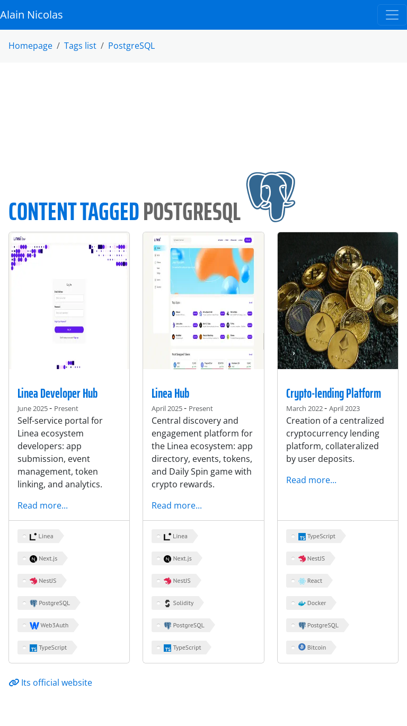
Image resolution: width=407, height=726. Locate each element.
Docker (312, 603)
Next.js (43, 558)
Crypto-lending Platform (333, 393)
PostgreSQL (131, 45)
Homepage (30, 45)
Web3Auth (49, 625)
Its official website (50, 682)
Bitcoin (312, 647)
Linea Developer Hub (57, 393)
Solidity (178, 603)
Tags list (80, 45)
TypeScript (48, 647)
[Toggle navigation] (392, 14)
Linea (42, 536)
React (310, 580)
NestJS (43, 580)
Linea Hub (170, 393)
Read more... (42, 505)
